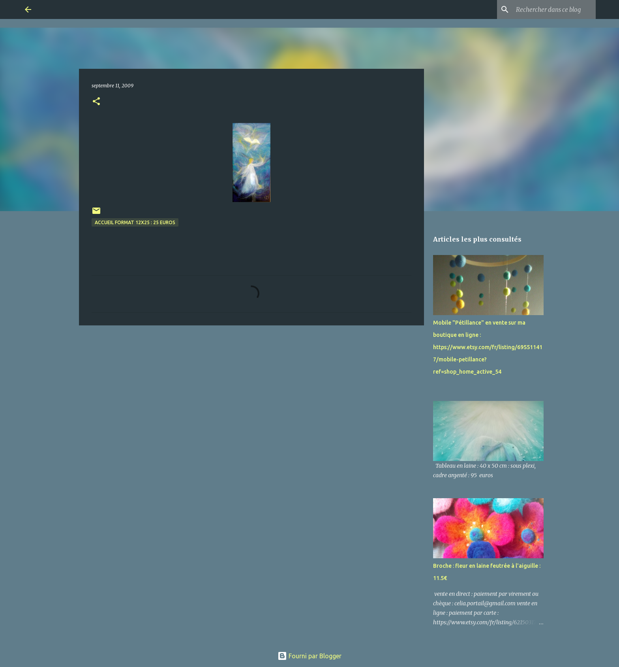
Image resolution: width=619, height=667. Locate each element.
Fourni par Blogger (309, 655)
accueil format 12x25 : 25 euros (135, 222)
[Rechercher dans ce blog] (554, 9)
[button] (96, 101)
